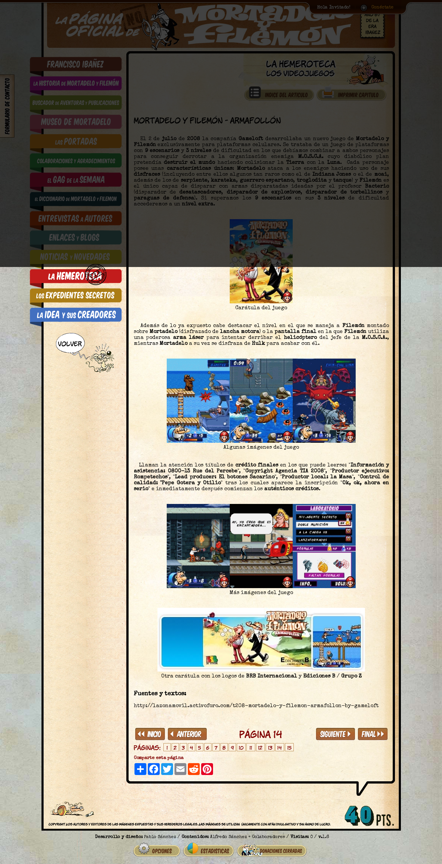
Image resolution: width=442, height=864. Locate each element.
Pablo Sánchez (160, 834)
